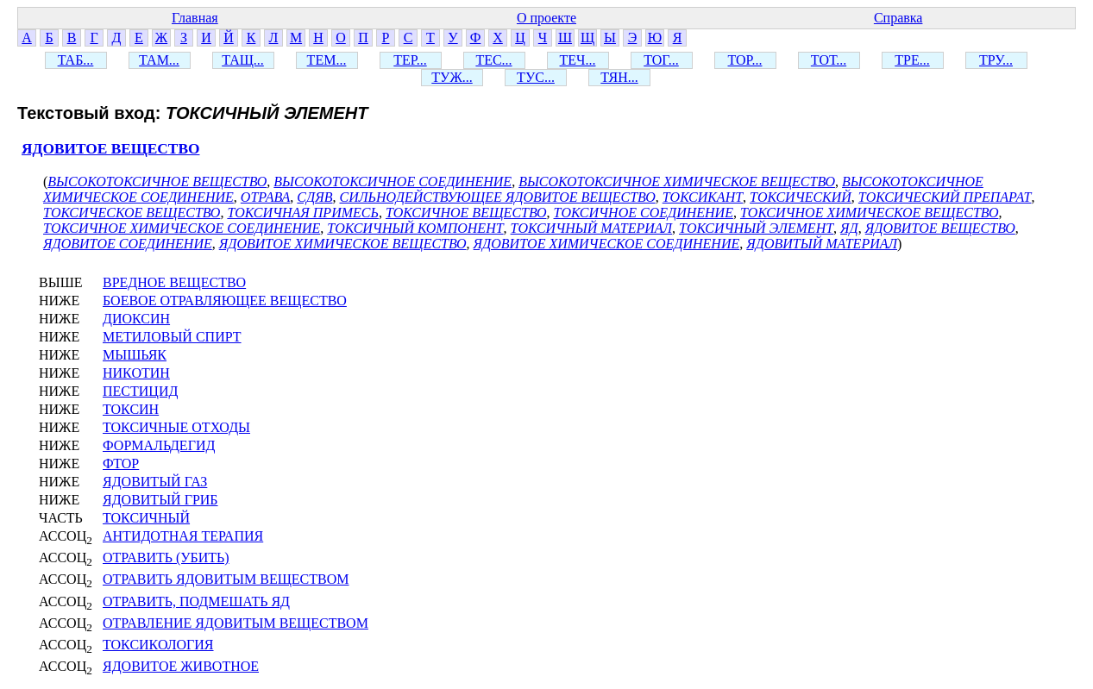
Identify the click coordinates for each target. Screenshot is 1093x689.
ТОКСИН (131, 409)
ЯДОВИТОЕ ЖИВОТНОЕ (181, 666)
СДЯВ (314, 197)
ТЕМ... (327, 60)
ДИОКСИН (136, 318)
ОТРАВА (266, 197)
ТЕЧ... (578, 60)
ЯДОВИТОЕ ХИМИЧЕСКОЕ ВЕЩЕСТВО (343, 243)
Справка (898, 17)
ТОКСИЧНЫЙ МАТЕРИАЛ (591, 228)
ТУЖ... (451, 77)
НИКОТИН (136, 373)
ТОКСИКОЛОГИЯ (158, 644)
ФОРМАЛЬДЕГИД (159, 445)
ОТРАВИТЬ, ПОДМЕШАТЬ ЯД (196, 601)
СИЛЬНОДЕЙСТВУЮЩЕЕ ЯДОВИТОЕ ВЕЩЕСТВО (498, 197)
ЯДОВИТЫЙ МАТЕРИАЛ (821, 243)
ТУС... (536, 77)
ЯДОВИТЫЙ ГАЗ (155, 481)
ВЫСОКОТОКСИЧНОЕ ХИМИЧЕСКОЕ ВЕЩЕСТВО (676, 181)
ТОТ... (828, 60)
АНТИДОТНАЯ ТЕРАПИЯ (183, 536)
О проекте (546, 17)
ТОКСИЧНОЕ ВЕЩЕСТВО (466, 212)
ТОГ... (661, 60)
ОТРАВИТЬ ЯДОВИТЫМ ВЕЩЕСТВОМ (226, 579)
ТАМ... (159, 60)
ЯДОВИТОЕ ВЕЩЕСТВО (110, 149)
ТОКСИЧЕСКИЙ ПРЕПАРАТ (945, 197)
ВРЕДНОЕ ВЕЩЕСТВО (174, 282)
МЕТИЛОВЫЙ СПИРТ (172, 336)
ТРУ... (996, 60)
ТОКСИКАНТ (703, 197)
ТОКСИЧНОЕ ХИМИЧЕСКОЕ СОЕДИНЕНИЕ (181, 228)
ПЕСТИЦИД (140, 391)
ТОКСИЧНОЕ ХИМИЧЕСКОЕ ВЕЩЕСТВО (869, 212)
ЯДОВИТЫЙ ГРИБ (160, 499)
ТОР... (744, 60)
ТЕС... (493, 60)
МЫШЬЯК (134, 355)
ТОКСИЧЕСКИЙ (800, 197)
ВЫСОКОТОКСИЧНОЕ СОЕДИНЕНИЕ (392, 181)
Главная (195, 17)
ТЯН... (619, 77)
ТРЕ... (912, 60)
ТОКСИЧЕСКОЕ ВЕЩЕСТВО (131, 212)
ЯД (849, 228)
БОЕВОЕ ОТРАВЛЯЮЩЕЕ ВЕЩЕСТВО (225, 300)
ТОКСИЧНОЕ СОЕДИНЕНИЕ (643, 212)
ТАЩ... (243, 60)
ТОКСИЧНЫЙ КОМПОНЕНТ (415, 228)
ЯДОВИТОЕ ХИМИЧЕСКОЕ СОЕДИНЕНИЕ (607, 243)
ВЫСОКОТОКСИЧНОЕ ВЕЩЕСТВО (157, 181)
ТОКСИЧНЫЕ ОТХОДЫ (176, 427)
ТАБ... (76, 60)
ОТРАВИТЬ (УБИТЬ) (166, 557)
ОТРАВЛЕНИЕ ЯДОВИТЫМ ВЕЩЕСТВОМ (235, 623)
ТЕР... (409, 60)
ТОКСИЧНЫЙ (146, 517)
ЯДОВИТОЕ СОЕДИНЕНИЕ (127, 243)
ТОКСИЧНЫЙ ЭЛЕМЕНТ (756, 228)
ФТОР (121, 463)
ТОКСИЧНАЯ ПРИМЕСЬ (303, 212)
